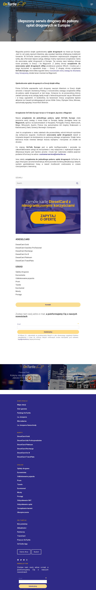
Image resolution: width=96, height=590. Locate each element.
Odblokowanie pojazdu (25, 278)
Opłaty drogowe (22, 272)
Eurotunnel (20, 288)
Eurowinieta (20, 275)
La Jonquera (22, 417)
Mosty (18, 291)
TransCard (21, 536)
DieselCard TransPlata (25, 261)
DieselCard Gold (22, 244)
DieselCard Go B (22, 254)
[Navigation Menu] (92, 4)
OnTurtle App (22, 544)
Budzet (36, 552)
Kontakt (48, 305)
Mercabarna (21, 421)
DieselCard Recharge (24, 251)
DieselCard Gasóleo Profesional (29, 248)
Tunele (18, 285)
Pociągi (19, 294)
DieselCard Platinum (24, 257)
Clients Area (23, 552)
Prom (18, 281)
